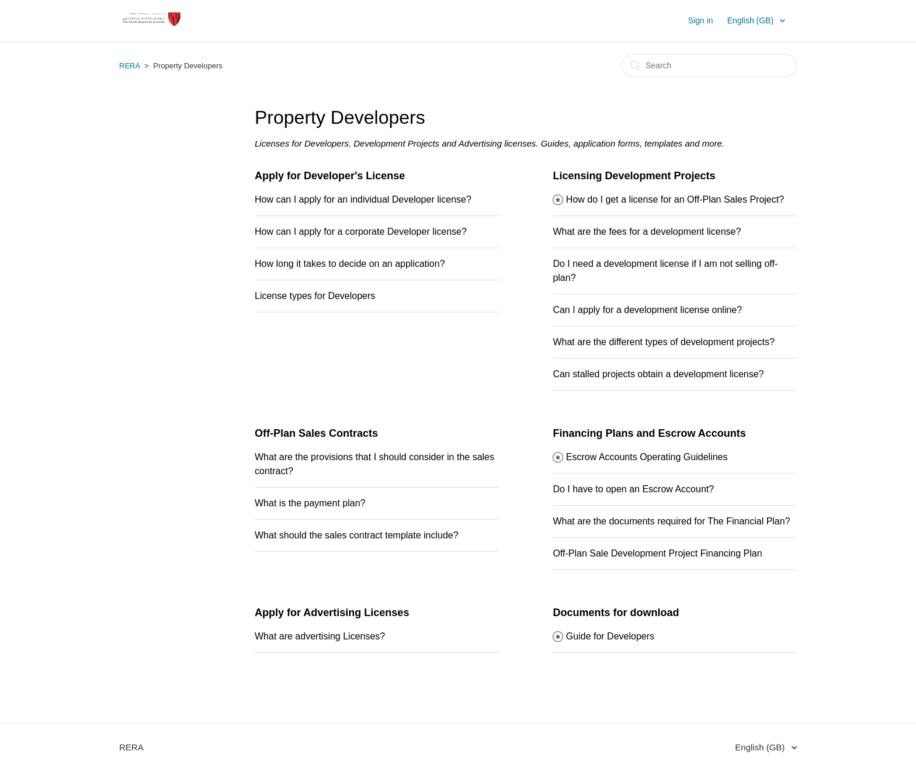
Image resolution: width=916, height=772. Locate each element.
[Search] (709, 65)
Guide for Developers (610, 636)
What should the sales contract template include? (357, 535)
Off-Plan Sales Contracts (316, 433)
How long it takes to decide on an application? (350, 264)
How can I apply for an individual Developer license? (363, 199)
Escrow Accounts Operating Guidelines (647, 457)
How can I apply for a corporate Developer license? (361, 232)
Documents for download (616, 612)
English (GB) (751, 20)
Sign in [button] (700, 20)
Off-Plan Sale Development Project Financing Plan (657, 553)
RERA (129, 65)
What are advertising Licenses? (320, 636)
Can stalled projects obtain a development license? (658, 374)
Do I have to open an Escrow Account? (633, 489)
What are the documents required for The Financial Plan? (671, 521)
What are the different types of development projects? (663, 342)
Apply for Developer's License (330, 176)
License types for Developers (315, 296)
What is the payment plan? (310, 503)
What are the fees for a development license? (647, 232)
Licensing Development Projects (634, 176)
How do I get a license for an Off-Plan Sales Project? (675, 199)
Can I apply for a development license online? (647, 310)
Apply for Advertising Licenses (332, 612)
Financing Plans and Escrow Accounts (649, 433)
